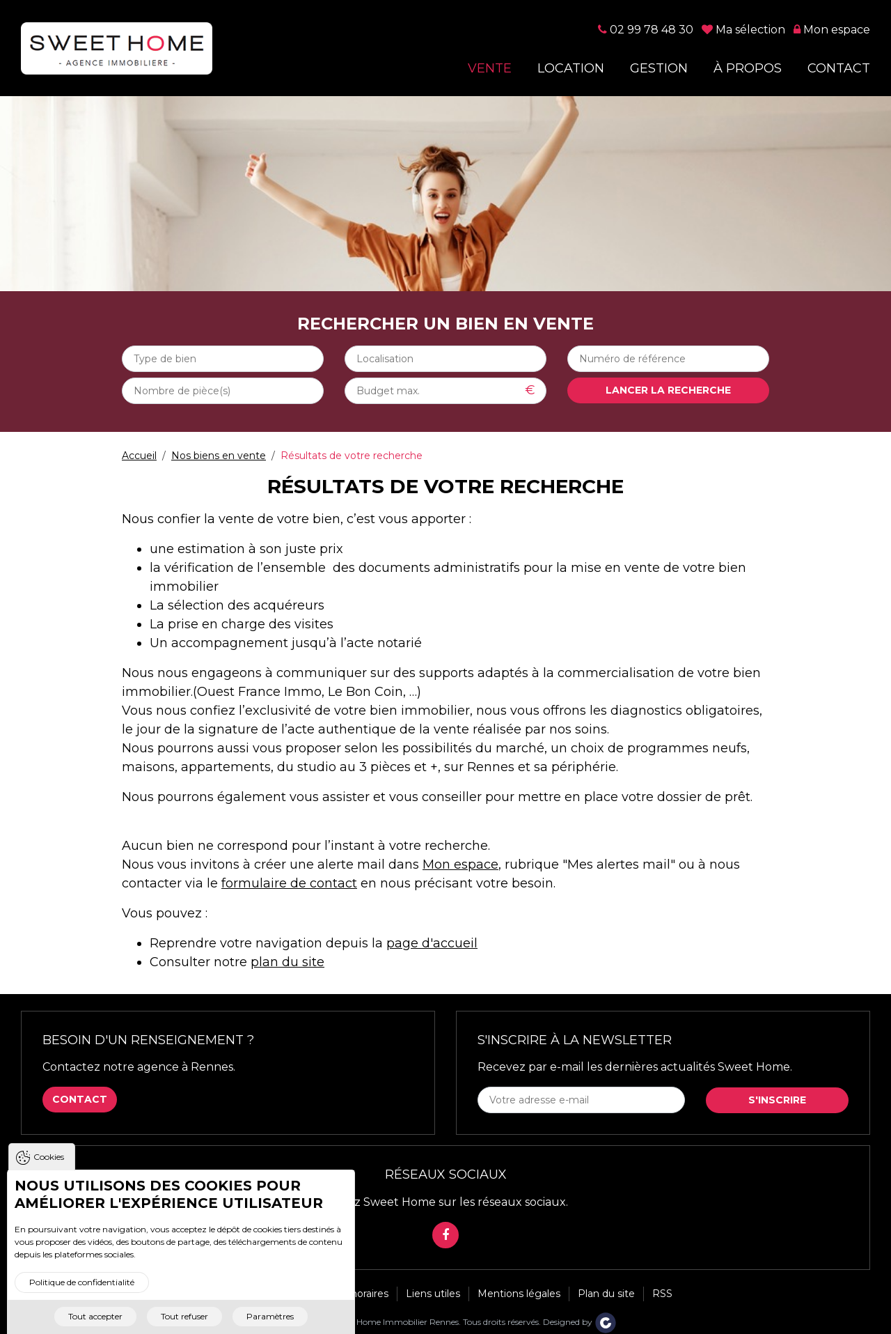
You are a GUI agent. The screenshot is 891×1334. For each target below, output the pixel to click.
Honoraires (362, 1293)
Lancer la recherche (668, 390)
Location (570, 68)
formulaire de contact (289, 883)
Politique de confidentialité (81, 1292)
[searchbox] (223, 358)
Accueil (139, 455)
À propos (747, 68)
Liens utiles (433, 1293)
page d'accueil (432, 943)
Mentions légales (519, 1293)
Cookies (48, 1166)
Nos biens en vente (218, 455)
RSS (662, 1293)
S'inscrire (777, 1100)
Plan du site (606, 1293)
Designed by (580, 1322)
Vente (490, 68)
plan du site (287, 962)
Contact (838, 68)
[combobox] (223, 359)
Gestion (659, 68)
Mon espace (460, 864)
